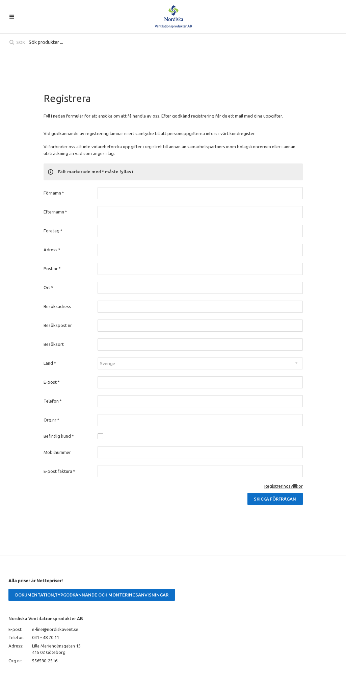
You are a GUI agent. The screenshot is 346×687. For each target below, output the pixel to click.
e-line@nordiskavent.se (55, 629)
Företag (53, 230)
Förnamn (54, 192)
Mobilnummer (57, 452)
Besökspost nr (58, 325)
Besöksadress (57, 306)
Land (50, 363)
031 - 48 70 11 (45, 637)
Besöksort (54, 344)
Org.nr (52, 419)
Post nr (52, 268)
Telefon (53, 401)
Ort (49, 287)
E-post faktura (60, 471)
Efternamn (56, 211)
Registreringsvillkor (283, 486)
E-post (52, 382)
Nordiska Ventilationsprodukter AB (45, 618)
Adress (52, 249)
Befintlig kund (59, 436)
